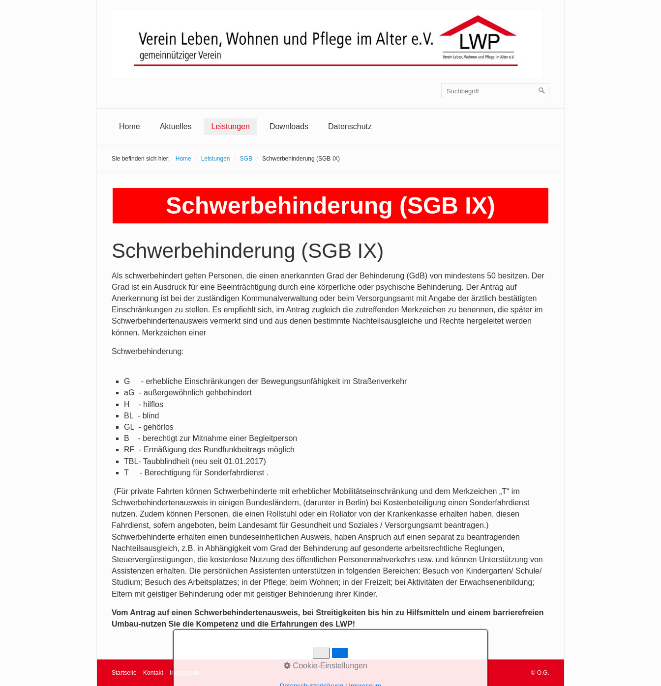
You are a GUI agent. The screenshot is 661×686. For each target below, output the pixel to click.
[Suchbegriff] (495, 90)
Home (129, 126)
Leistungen (230, 126)
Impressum (184, 672)
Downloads (289, 126)
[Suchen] (542, 91)
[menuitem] (130, 126)
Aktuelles (176, 126)
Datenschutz (350, 126)
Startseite (124, 672)
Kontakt (153, 672)
